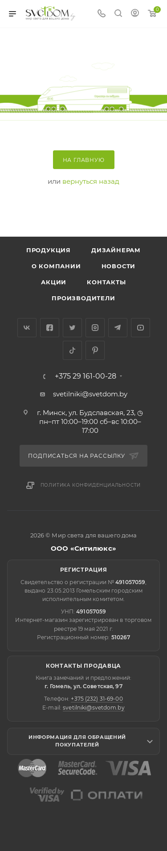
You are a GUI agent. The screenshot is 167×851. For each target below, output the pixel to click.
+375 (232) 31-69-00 (96, 698)
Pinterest (95, 350)
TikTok (72, 350)
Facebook (49, 327)
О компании (56, 266)
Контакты (106, 282)
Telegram (117, 327)
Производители (83, 298)
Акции (53, 282)
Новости (119, 266)
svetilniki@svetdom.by (90, 394)
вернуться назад (90, 181)
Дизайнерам (116, 250)
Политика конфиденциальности (91, 485)
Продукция (48, 250)
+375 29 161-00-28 (85, 376)
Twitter (72, 327)
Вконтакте (27, 327)
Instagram (95, 327)
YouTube (140, 327)
